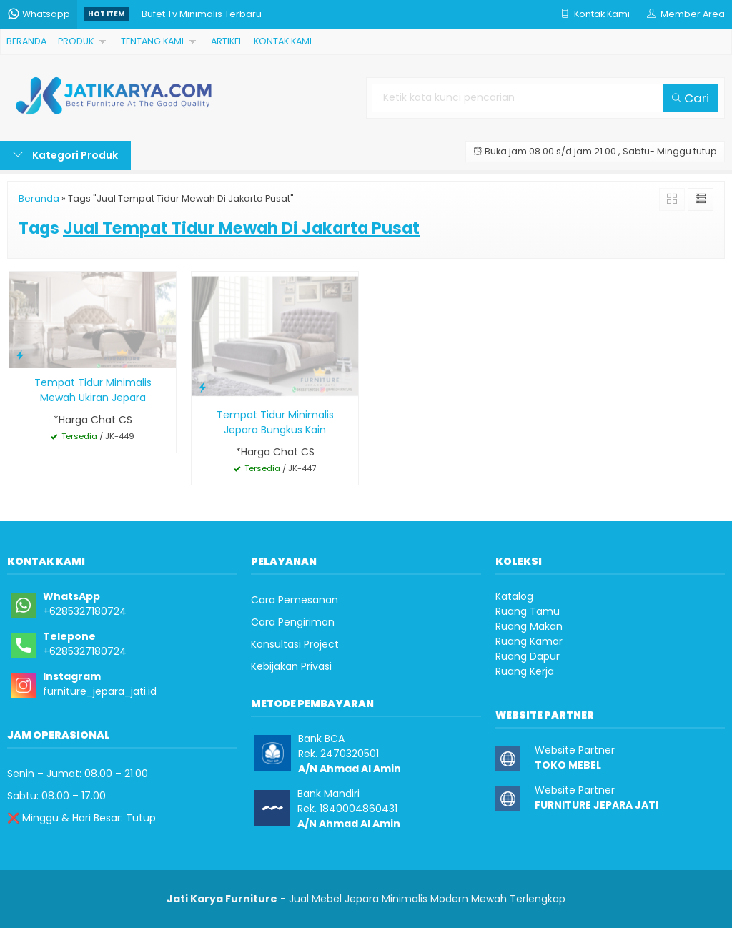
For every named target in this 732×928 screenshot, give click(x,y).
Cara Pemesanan (294, 600)
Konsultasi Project (295, 644)
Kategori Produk (65, 155)
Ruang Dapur (527, 656)
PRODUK (76, 41)
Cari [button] (690, 98)
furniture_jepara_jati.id (100, 691)
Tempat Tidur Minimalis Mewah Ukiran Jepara (93, 390)
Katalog (514, 596)
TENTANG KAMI (152, 41)
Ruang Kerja (524, 671)
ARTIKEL (226, 41)
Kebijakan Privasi (291, 666)
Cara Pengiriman (293, 622)
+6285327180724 (85, 611)
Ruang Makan (529, 626)
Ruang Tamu (527, 611)
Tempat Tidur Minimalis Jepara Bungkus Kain (275, 422)
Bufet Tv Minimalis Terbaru (202, 14)
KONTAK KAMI (283, 41)
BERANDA (26, 41)
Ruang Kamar (529, 641)
